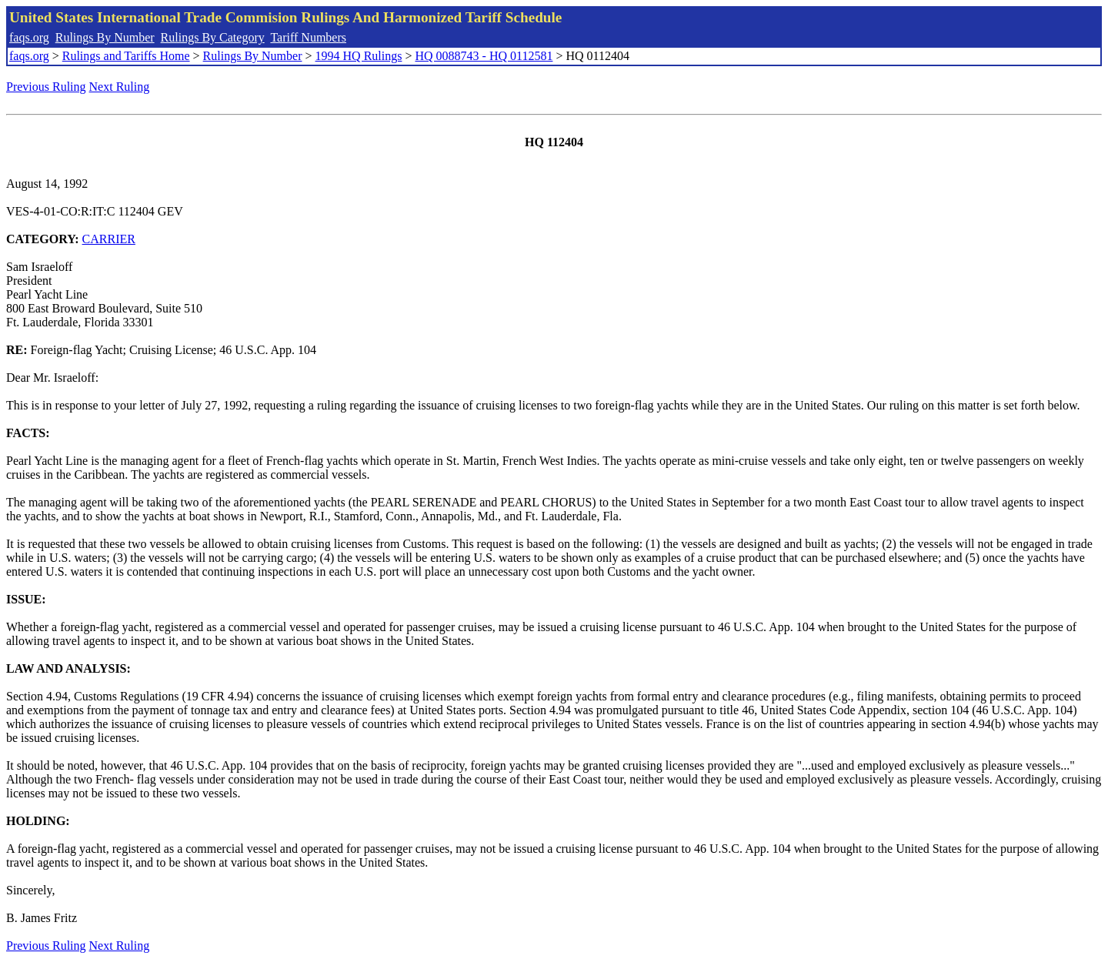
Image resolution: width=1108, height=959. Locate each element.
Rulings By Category (213, 37)
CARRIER (108, 239)
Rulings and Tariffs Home (126, 55)
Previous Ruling (46, 86)
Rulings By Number (105, 37)
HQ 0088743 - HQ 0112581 (483, 55)
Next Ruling (119, 86)
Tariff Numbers (308, 37)
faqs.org (29, 37)
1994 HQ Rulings (358, 55)
